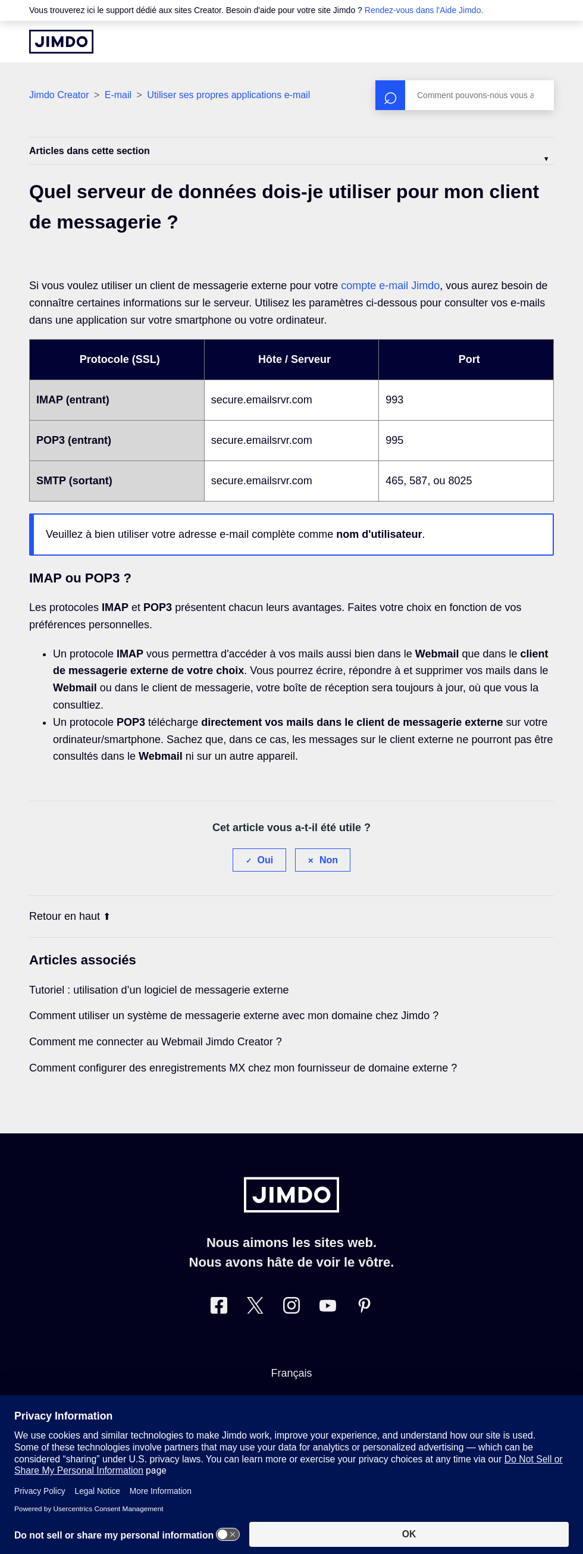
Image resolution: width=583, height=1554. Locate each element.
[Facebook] (219, 1308)
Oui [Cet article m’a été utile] (266, 860)
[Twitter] (255, 1308)
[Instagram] (291, 1308)
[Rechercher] (464, 95)
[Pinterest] (364, 1308)
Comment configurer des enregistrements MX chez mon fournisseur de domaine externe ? (243, 1068)
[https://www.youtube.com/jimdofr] (327, 1308)
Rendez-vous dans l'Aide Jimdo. (424, 10)
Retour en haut (70, 916)
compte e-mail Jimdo (390, 286)
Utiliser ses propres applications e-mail (228, 95)
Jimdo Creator (59, 95)
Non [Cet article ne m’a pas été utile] (328, 860)
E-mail (118, 95)
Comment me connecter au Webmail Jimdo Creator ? (155, 1042)
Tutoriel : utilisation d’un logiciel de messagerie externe (159, 990)
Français (291, 1373)
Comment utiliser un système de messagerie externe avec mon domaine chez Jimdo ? (233, 1016)
